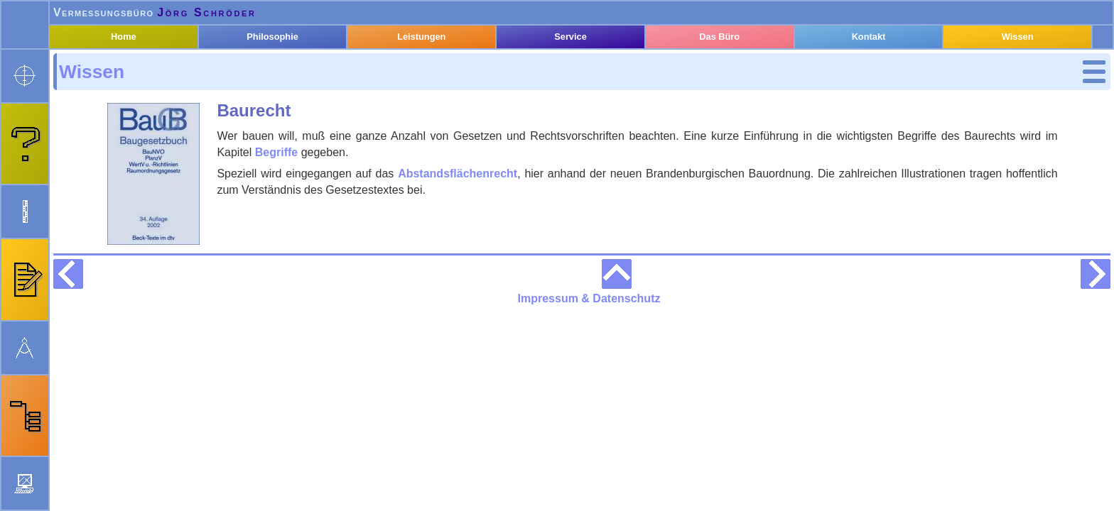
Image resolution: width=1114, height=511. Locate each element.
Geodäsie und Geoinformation (129, 199)
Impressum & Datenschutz (673, 500)
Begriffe (116, 156)
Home (143, 73)
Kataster (110, 117)
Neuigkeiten (496, 500)
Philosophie (289, 73)
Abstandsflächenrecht (622, 172)
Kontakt (874, 73)
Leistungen (435, 73)
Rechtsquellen (126, 225)
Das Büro (727, 73)
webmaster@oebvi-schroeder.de (177, 500)
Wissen (99, 98)
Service (581, 73)
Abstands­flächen (141, 175)
